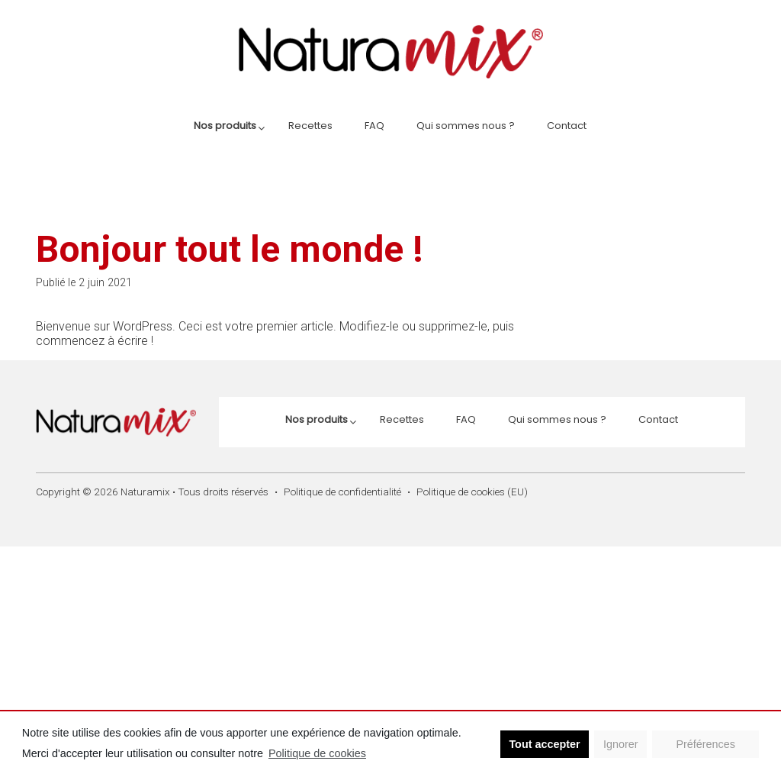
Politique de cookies (317, 753)
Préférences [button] (705, 744)
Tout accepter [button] (544, 744)
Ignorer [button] (620, 744)
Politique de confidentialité (342, 491)
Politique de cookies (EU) (472, 491)
